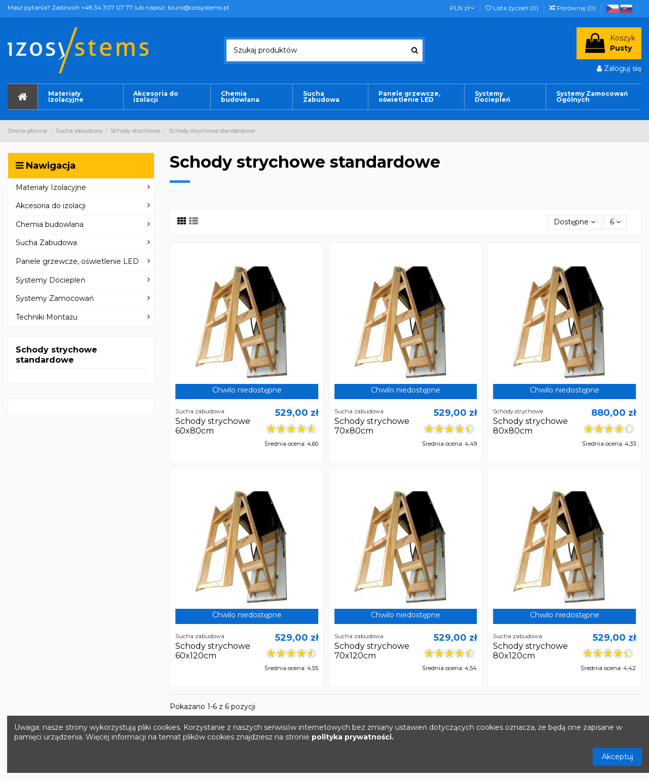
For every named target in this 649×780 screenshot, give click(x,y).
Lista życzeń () (512, 8)
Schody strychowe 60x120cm (212, 650)
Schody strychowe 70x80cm (371, 426)
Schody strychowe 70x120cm (371, 650)
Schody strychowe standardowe (56, 354)
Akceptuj (617, 756)
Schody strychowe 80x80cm (530, 426)
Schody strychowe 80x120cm (530, 650)
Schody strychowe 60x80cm (212, 426)
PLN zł (462, 8)
